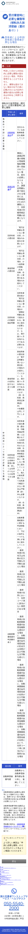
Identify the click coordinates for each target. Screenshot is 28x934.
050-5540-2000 (14, 905)
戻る (14, 861)
